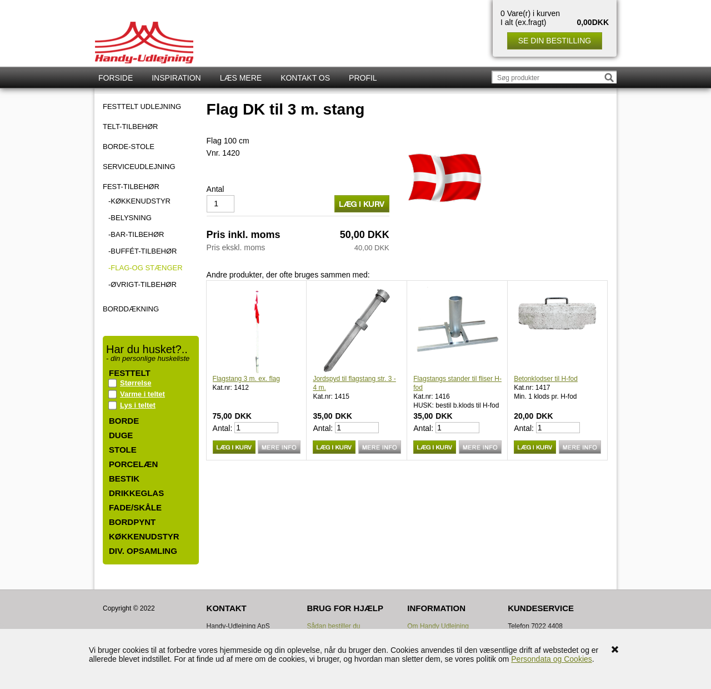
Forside (115, 77)
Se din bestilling (554, 40)
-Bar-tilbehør (136, 234)
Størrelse (135, 383)
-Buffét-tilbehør (142, 251)
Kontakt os (305, 77)
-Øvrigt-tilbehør (142, 284)
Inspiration (176, 77)
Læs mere (241, 77)
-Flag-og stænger (145, 268)
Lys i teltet (138, 405)
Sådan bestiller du (333, 626)
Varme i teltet (142, 394)
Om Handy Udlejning (438, 626)
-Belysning (130, 218)
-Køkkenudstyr (139, 201)
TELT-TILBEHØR (130, 127)
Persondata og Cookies (551, 659)
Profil (363, 77)
